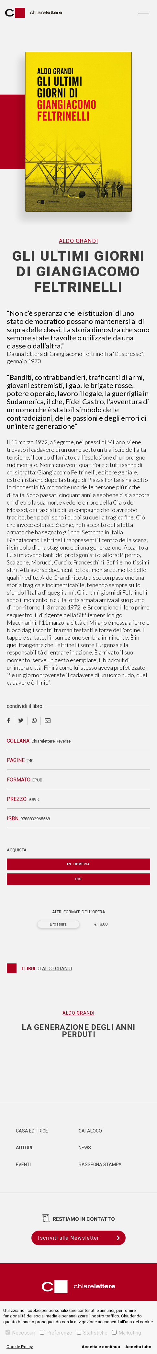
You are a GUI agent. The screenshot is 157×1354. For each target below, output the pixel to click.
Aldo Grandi (78, 240)
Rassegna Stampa (100, 1164)
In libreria (78, 864)
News (85, 1147)
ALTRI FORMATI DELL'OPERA (78, 911)
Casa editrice (32, 1130)
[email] (47, 721)
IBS (78, 879)
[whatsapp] (34, 721)
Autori (24, 1147)
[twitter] (21, 721)
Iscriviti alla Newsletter (82, 1238)
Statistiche (92, 1333)
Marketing (126, 1333)
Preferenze (56, 1333)
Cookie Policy (19, 1346)
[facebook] (10, 721)
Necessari (20, 1333)
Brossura (58, 924)
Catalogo (90, 1130)
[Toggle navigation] (144, 12)
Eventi (23, 1164)
